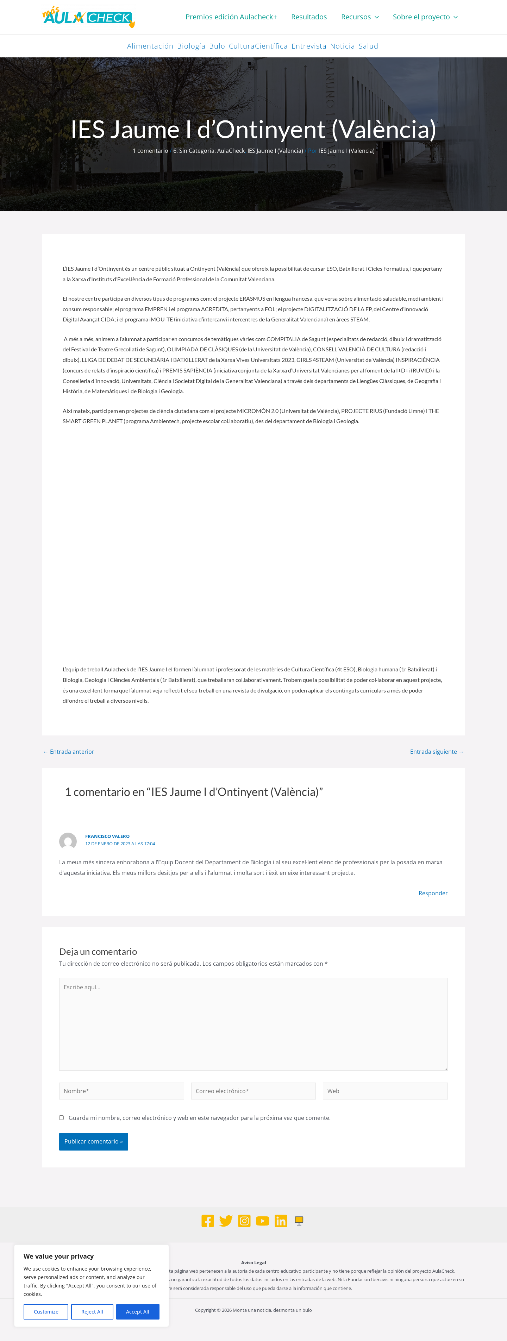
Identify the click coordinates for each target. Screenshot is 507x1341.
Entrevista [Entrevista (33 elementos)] (309, 46)
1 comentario (150, 151)
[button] (375, 17)
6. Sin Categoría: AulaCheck (209, 151)
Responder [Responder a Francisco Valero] (433, 893)
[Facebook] (208, 1221)
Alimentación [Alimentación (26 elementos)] (150, 46)
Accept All (137, 1311)
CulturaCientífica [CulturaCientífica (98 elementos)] (258, 46)
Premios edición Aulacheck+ (231, 16)
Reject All (92, 1311)
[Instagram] (244, 1221)
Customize (46, 1311)
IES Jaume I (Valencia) (275, 151)
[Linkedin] (281, 1221)
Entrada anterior (68, 751)
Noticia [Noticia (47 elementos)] (342, 46)
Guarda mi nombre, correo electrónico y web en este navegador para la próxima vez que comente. (200, 1118)
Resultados (309, 16)
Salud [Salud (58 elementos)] (368, 46)
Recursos (360, 17)
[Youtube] (263, 1221)
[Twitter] (226, 1221)
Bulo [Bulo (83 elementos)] (217, 46)
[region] (91, 1286)
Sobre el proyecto (425, 17)
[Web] (299, 1221)
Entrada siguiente (437, 751)
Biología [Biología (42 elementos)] (191, 46)
